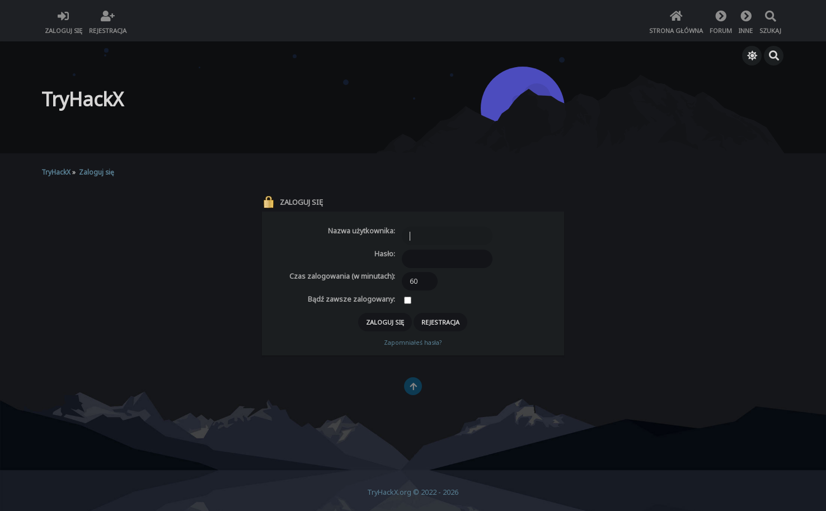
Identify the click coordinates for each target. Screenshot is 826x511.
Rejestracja (440, 322)
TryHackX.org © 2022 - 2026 (412, 492)
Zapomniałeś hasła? (413, 342)
